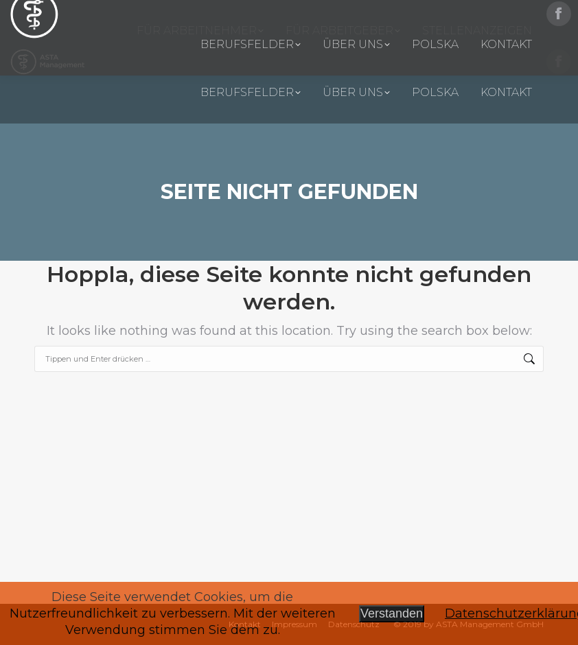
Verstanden (391, 613)
